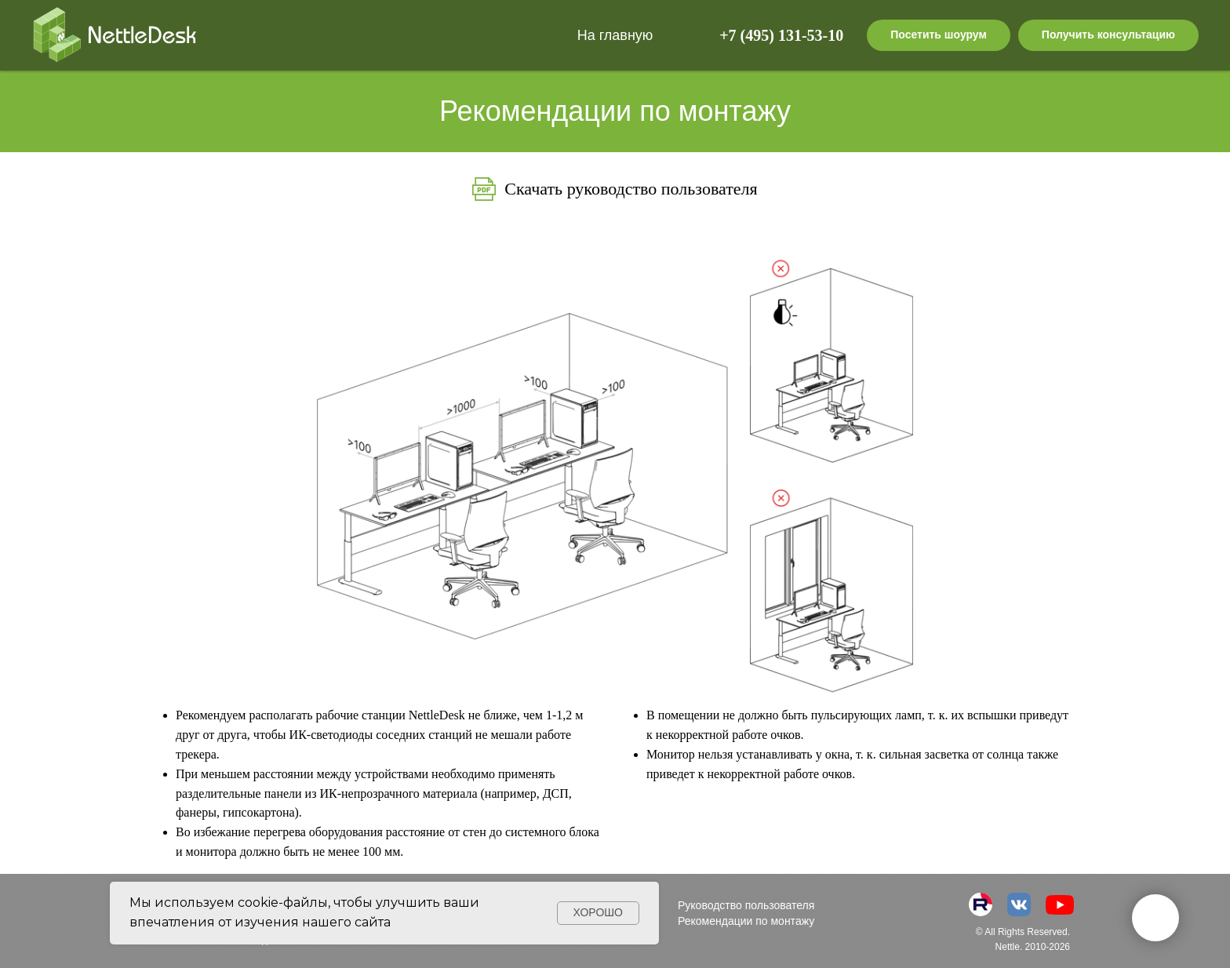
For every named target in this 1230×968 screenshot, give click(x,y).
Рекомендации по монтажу (746, 921)
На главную (615, 35)
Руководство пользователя (746, 905)
